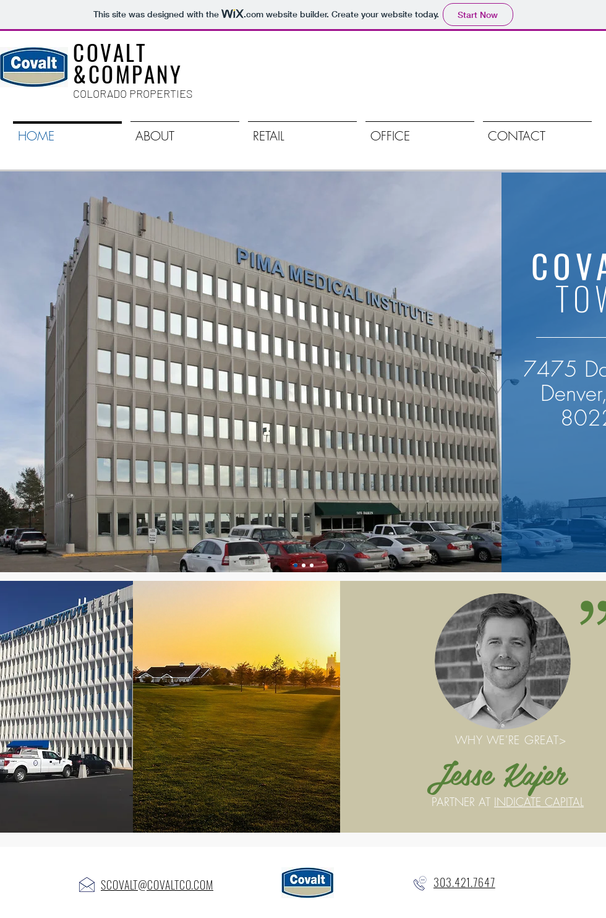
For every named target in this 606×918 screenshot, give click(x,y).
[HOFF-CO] (303, 565)
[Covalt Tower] (295, 565)
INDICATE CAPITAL (539, 801)
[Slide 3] (312, 565)
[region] (301, 707)
